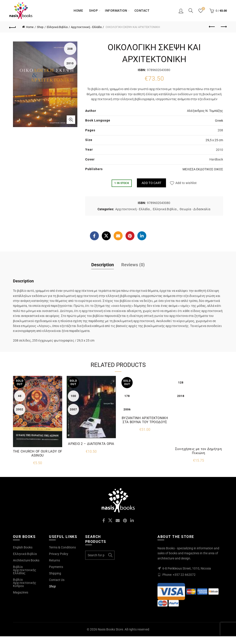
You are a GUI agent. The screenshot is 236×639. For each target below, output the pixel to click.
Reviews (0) (133, 264)
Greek (219, 120)
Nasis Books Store (110, 629)
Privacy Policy (58, 554)
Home (78, 10)
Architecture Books (26, 560)
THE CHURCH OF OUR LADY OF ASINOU (37, 453)
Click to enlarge (71, 119)
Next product (223, 26)
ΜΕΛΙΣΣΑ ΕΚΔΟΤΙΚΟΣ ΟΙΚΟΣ (203, 169)
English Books (22, 547)
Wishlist (203, 8)
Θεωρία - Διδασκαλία (195, 209)
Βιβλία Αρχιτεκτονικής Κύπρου (24, 583)
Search (110, 555)
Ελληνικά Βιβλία (57, 27)
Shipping (55, 573)
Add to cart (151, 183)
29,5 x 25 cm (214, 140)
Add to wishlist (186, 183)
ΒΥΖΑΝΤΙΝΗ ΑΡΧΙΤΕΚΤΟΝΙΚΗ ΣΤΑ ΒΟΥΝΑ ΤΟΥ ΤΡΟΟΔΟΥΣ (145, 420)
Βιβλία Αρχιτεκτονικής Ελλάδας (24, 570)
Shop (93, 10)
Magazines (20, 592)
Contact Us (56, 580)
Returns (54, 560)
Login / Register (181, 10)
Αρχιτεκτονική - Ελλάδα (86, 27)
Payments (56, 567)
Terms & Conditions (62, 547)
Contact (142, 10)
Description (102, 264)
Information (116, 10)
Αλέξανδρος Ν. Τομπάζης (205, 111)
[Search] (190, 10)
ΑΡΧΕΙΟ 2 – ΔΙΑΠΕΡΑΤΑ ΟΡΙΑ (91, 444)
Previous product (212, 26)
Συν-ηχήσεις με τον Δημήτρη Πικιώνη (198, 451)
